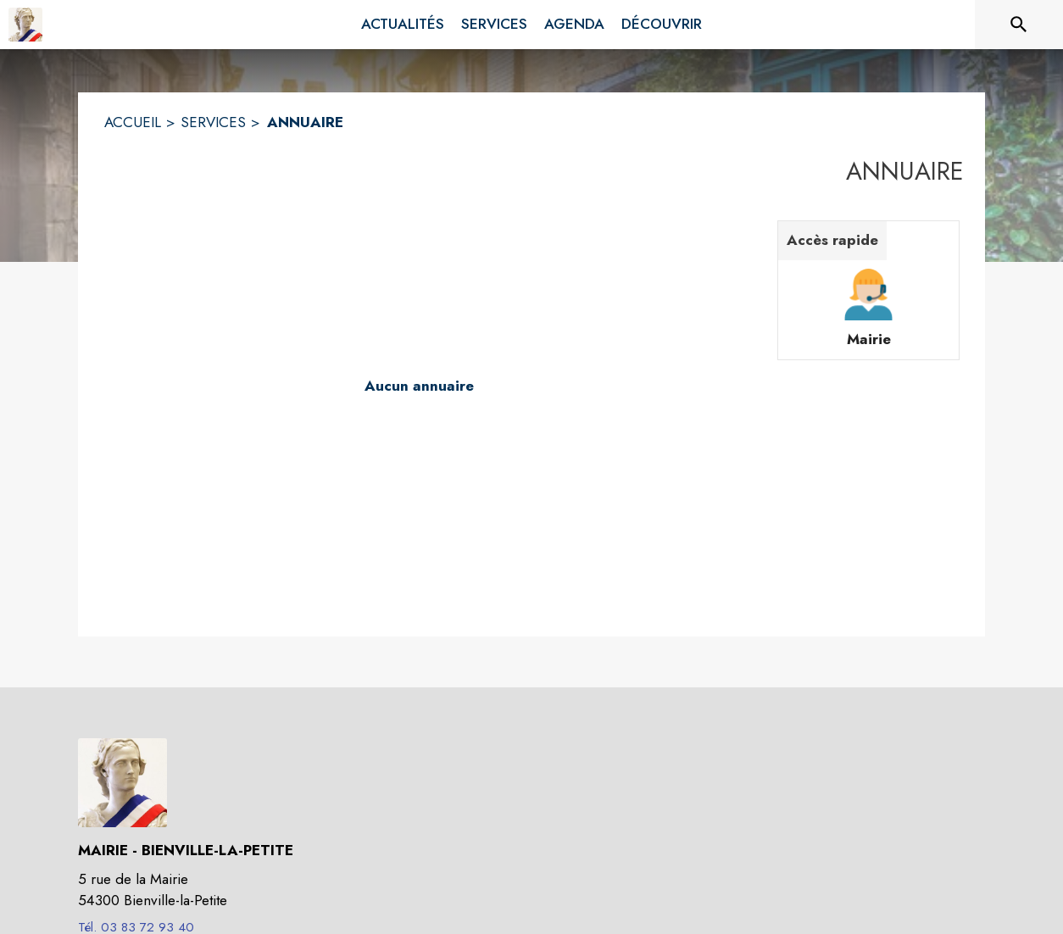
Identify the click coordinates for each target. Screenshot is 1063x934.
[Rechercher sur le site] (1019, 25)
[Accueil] (25, 25)
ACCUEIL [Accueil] (132, 122)
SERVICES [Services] (213, 122)
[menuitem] (403, 24)
